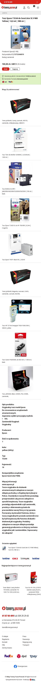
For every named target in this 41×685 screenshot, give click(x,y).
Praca (24, 636)
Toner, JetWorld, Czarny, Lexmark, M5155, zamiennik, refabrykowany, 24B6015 (15, 121)
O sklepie (5, 636)
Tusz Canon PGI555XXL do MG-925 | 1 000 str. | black (17, 361)
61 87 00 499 (8, 2)
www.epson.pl (8, 484)
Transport (26, 645)
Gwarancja (26, 639)
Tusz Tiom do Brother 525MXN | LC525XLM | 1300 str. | (16, 156)
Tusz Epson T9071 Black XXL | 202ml (13, 260)
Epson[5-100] (14, 51)
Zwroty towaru (7, 648)
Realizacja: (29, 679)
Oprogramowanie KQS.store (14, 679)
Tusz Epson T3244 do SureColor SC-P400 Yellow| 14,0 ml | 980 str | (23, 548)
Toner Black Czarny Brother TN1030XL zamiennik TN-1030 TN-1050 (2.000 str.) (11, 589)
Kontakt (4, 642)
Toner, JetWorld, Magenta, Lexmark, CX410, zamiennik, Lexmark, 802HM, (15, 292)
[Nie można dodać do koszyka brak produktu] (5, 69)
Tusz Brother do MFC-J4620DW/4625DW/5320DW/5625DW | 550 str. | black (17, 191)
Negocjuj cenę (27, 642)
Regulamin (5, 639)
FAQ (3, 645)
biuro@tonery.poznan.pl (10, 627)
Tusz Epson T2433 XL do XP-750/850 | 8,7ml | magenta (16, 226)
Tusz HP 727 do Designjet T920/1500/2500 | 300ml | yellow (16, 326)
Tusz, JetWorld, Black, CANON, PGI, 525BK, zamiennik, (15, 395)
